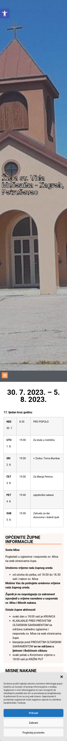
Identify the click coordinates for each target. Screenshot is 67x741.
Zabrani (33, 722)
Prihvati (33, 713)
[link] (4, 13)
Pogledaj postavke (33, 732)
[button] (61, 677)
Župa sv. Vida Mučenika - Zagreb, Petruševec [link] (33, 185)
